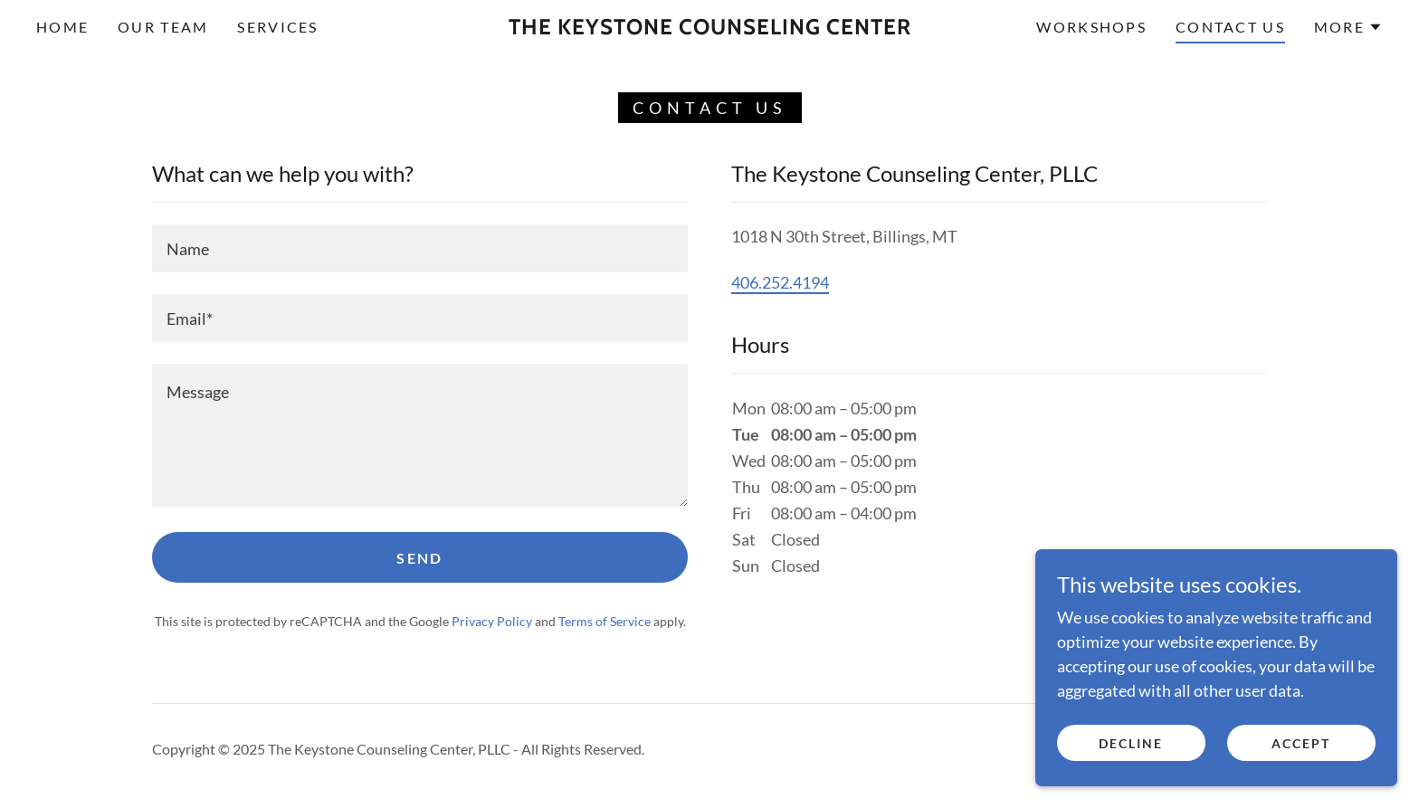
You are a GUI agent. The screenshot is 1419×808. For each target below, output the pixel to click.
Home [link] (62, 26)
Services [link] (277, 26)
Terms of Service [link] (604, 621)
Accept (1300, 743)
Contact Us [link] (1230, 26)
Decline (1131, 743)
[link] (709, 28)
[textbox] (420, 248)
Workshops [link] (1091, 26)
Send (419, 557)
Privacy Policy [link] (492, 621)
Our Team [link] (163, 26)
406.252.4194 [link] (780, 282)
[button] (1348, 27)
